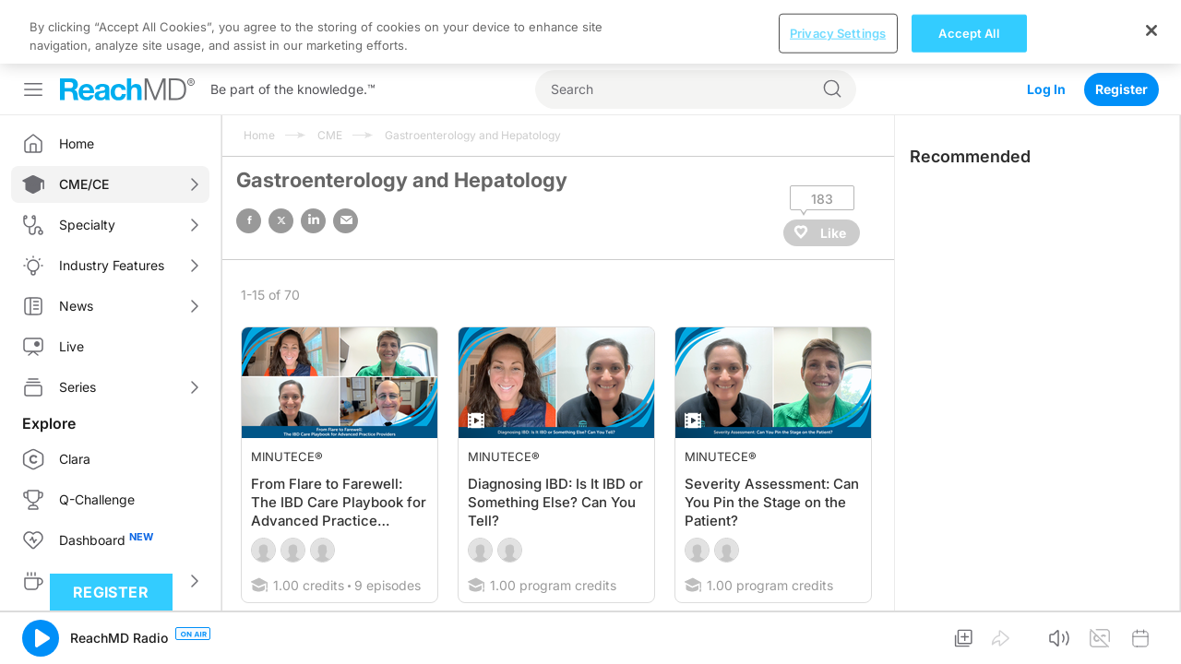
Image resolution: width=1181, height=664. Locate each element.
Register (1121, 25)
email (345, 157)
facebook (248, 157)
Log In (1046, 25)
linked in (313, 157)
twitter (280, 157)
